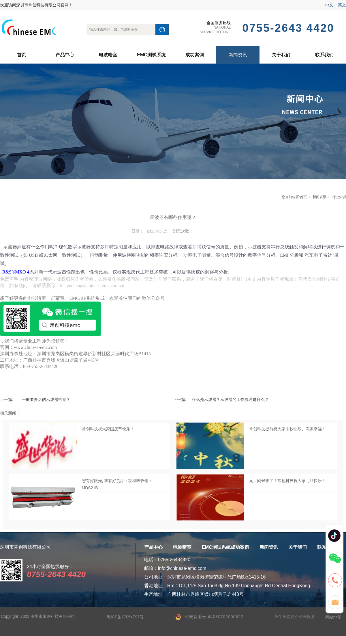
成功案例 (194, 54)
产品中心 (65, 54)
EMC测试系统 (151, 54)
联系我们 (324, 54)
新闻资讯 (238, 54)
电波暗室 (108, 54)
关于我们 (281, 54)
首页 (21, 54)
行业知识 (339, 197)
